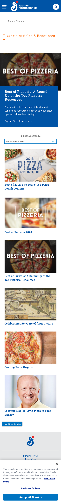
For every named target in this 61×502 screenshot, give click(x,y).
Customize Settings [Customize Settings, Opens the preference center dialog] (30, 489)
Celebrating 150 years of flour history (29, 323)
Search (56, 5)
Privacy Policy (30, 456)
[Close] (57, 465)
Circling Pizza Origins (19, 367)
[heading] (30, 39)
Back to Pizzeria (16, 21)
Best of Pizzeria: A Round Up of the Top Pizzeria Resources (26, 95)
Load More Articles (12, 424)
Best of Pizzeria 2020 (18, 232)
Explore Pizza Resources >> (18, 121)
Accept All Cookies (30, 498)
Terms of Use (30, 459)
